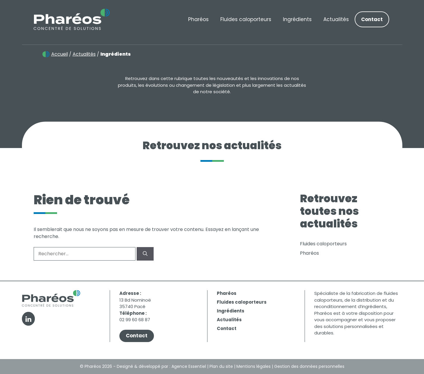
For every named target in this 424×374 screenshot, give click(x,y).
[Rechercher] (145, 254)
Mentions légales (253, 366)
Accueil (59, 54)
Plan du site (221, 366)
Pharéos (198, 19)
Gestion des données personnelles (309, 366)
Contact (372, 19)
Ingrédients (297, 19)
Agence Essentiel (188, 366)
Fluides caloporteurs (245, 19)
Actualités (336, 19)
